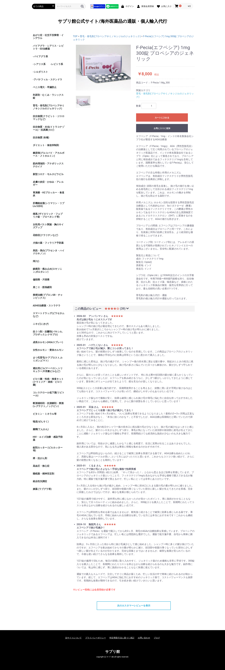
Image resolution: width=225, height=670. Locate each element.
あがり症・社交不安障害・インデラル (48, 36)
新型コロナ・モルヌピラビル (48, 174)
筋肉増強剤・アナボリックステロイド (48, 165)
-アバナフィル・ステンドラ (47, 79)
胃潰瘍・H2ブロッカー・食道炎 (48, 194)
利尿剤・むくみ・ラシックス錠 (48, 96)
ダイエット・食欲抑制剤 (46, 145)
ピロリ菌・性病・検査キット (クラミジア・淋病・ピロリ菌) (48, 382)
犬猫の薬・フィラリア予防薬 (48, 242)
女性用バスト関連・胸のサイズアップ (48, 226)
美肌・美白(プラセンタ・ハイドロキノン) (48, 252)
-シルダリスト (40, 71)
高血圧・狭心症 (41, 466)
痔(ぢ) (36, 261)
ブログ (157, 638)
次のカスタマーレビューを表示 (133, 605)
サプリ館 (112, 652)
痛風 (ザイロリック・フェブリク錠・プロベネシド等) (48, 215)
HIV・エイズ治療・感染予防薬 (48, 438)
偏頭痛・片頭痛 (41, 279)
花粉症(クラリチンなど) (45, 235)
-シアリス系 (39, 64)
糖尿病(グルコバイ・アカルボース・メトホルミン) (48, 154)
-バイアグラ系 (40, 56)
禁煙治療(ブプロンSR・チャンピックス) (48, 296)
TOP (75, 36)
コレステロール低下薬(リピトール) (48, 394)
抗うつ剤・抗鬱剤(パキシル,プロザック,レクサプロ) (48, 333)
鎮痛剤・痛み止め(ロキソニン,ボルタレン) (47, 270)
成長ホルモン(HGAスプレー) (48, 342)
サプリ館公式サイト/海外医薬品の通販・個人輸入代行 (112, 21)
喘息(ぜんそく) (41, 421)
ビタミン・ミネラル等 (45, 413)
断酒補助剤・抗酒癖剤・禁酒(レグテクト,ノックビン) (48, 405)
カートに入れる (162, 117)
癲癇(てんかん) (41, 429)
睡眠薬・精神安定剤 (43, 473)
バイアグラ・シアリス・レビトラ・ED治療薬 (48, 47)
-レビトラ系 (56, 64)
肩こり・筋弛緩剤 (42, 287)
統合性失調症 (40, 481)
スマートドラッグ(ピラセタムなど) (48, 315)
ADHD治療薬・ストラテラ (47, 305)
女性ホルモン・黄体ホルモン (48, 350)
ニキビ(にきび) (41, 323)
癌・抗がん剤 (40, 458)
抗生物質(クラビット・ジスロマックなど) (48, 118)
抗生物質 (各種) (41, 137)
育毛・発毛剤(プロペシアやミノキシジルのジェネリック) (48, 107)
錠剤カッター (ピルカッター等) (48, 449)
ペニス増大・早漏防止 (45, 87)
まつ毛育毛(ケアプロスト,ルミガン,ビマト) (48, 359)
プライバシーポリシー (95, 638)
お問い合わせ (144, 638)
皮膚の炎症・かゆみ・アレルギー (48, 183)
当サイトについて (73, 638)
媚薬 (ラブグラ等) (42, 489)
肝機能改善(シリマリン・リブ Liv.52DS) (48, 205)
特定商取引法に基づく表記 (121, 638)
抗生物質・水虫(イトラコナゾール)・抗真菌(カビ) (48, 128)
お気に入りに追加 (162, 128)
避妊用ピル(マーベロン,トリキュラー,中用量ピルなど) (48, 370)
